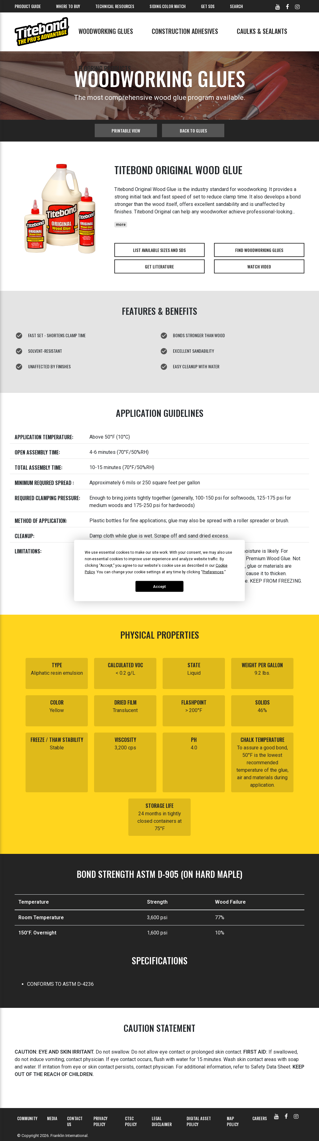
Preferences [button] (213, 572)
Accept (159, 586)
